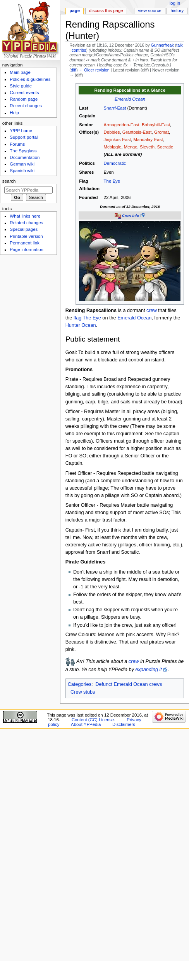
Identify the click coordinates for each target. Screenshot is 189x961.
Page (74, 10)
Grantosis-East (137, 132)
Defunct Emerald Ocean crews (128, 684)
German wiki (22, 164)
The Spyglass (23, 150)
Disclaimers (123, 724)
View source (149, 10)
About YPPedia (86, 724)
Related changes (26, 222)
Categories (79, 684)
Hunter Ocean (80, 325)
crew (151, 310)
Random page (24, 99)
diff (73, 70)
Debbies (112, 132)
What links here (25, 216)
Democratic (115, 163)
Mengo (130, 147)
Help (14, 112)
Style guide (21, 86)
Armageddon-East (121, 124)
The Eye (112, 181)
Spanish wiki (22, 170)
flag (77, 318)
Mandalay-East (148, 139)
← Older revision (94, 70)
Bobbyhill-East (156, 124)
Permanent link (24, 243)
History (177, 10)
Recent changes (26, 105)
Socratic (165, 147)
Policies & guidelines (30, 79)
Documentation (25, 157)
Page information (26, 249)
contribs (79, 50)
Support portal (24, 137)
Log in (175, 3)
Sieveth (147, 147)
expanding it (148, 669)
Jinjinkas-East (117, 139)
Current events (24, 92)
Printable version (26, 236)
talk (179, 45)
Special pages (24, 229)
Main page (20, 72)
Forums (17, 144)
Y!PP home (21, 130)
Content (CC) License (93, 719)
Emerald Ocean (130, 99)
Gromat (161, 132)
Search (9, 181)
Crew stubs (82, 692)
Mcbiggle (113, 147)
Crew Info (130, 215)
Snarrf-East (115, 108)
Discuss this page (106, 10)
